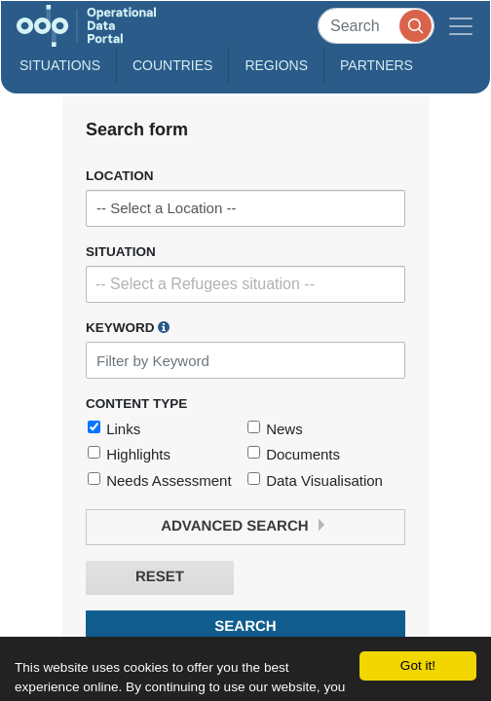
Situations (59, 65)
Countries (172, 65)
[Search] (376, 26)
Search (245, 626)
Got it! (417, 665)
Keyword (128, 327)
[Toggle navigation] (460, 26)
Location (120, 175)
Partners (376, 65)
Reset (159, 577)
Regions (276, 65)
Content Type (136, 403)
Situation (121, 251)
